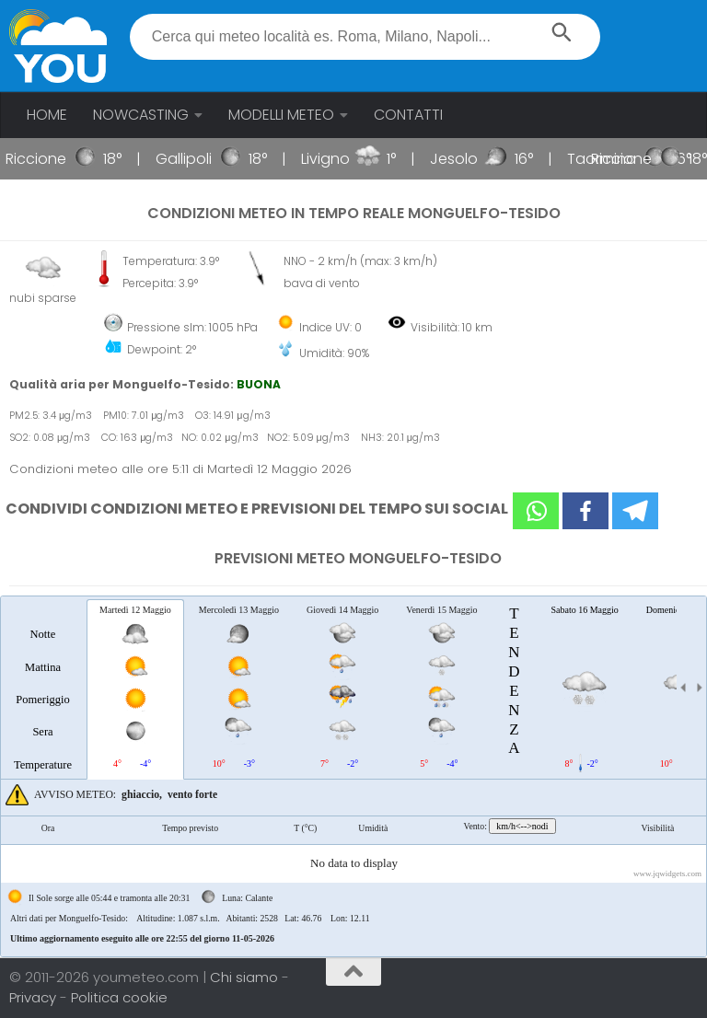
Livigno (333, 158)
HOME (47, 114)
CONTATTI (408, 114)
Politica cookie (119, 997)
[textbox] (365, 37)
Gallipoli (192, 158)
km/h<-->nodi (522, 826)
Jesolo (462, 158)
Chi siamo (246, 977)
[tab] (43, 688)
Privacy (34, 997)
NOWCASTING (141, 114)
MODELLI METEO (281, 114)
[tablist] (353, 776)
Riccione (44, 158)
